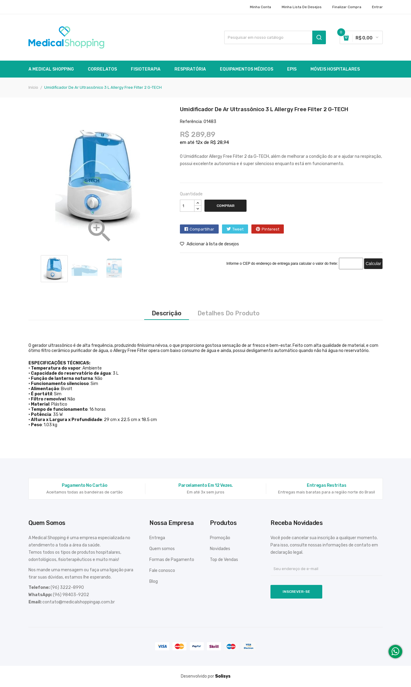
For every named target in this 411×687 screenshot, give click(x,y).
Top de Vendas (224, 559)
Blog (153, 581)
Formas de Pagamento (171, 559)
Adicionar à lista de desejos (209, 244)
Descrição (166, 313)
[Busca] (275, 37)
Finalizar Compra (346, 7)
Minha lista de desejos (302, 7)
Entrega (157, 537)
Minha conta (260, 7)
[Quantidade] (187, 206)
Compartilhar (202, 229)
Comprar (225, 206)
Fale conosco (162, 570)
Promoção (220, 537)
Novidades (220, 548)
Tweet (238, 229)
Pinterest (270, 229)
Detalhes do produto (228, 313)
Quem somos (162, 548)
